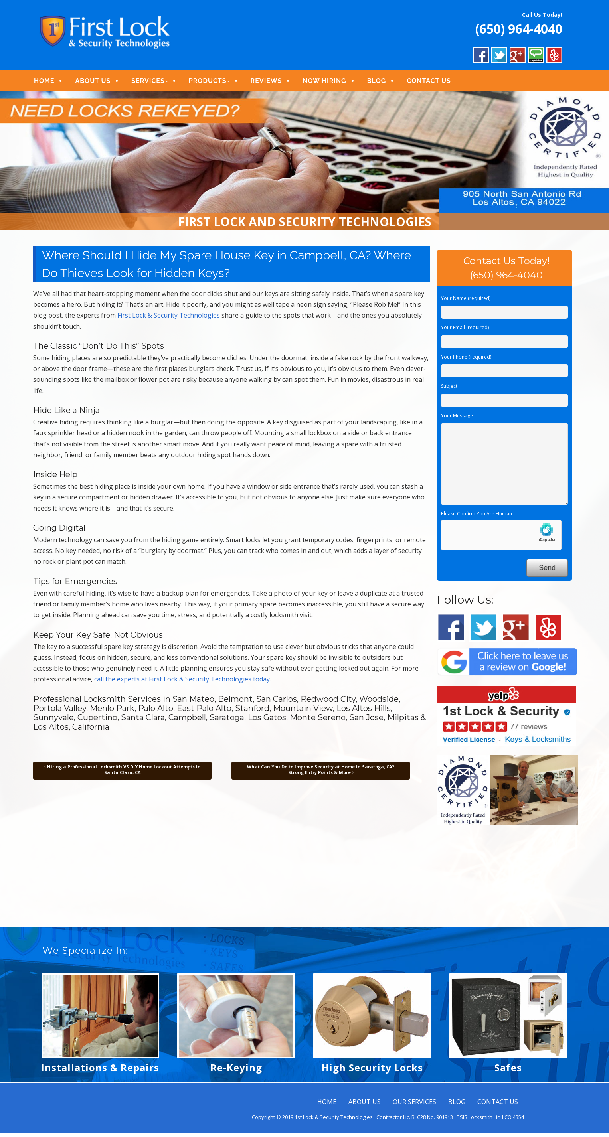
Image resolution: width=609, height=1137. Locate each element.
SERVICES (153, 83)
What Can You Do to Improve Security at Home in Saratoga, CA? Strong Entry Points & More (320, 773)
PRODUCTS (213, 83)
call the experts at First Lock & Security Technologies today (182, 683)
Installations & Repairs (100, 1071)
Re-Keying (236, 1071)
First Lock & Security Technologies (168, 319)
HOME (49, 83)
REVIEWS (271, 83)
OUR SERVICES (414, 1105)
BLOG (382, 83)
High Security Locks (372, 1071)
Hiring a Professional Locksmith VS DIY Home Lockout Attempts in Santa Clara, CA (122, 773)
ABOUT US (98, 83)
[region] (304, 164)
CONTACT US (434, 83)
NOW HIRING (330, 83)
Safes (508, 1071)
